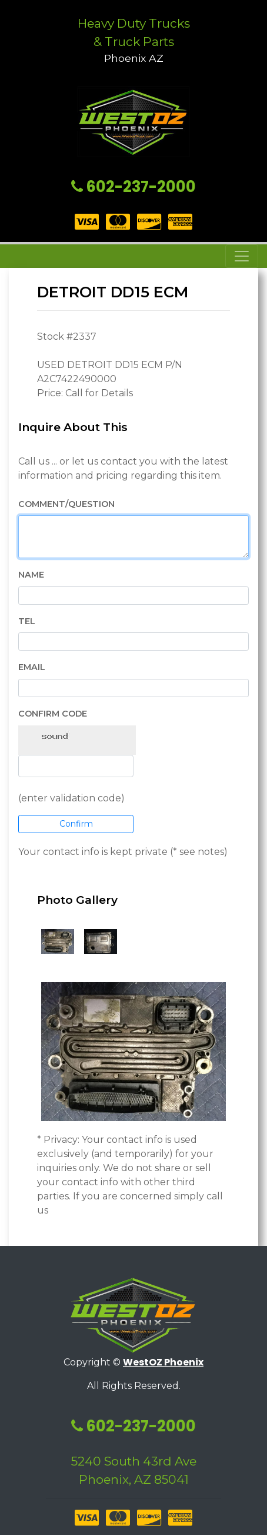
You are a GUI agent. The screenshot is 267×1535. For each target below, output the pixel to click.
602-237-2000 (133, 186)
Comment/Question (66, 504)
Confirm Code (52, 713)
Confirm (76, 823)
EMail (31, 667)
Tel (26, 621)
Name (31, 574)
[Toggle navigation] (241, 256)
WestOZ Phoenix (163, 1362)
